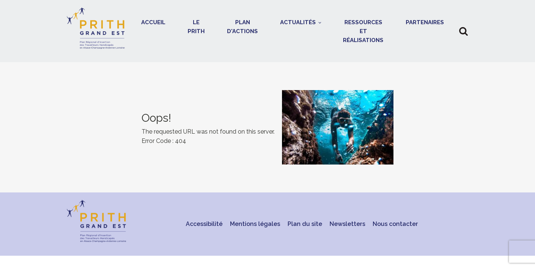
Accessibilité (204, 223)
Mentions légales (255, 223)
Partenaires (425, 22)
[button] (463, 31)
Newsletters (347, 223)
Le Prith (196, 27)
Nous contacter (395, 223)
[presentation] (267, 127)
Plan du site (305, 223)
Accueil (153, 22)
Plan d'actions (242, 27)
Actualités (298, 22)
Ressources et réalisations (363, 31)
